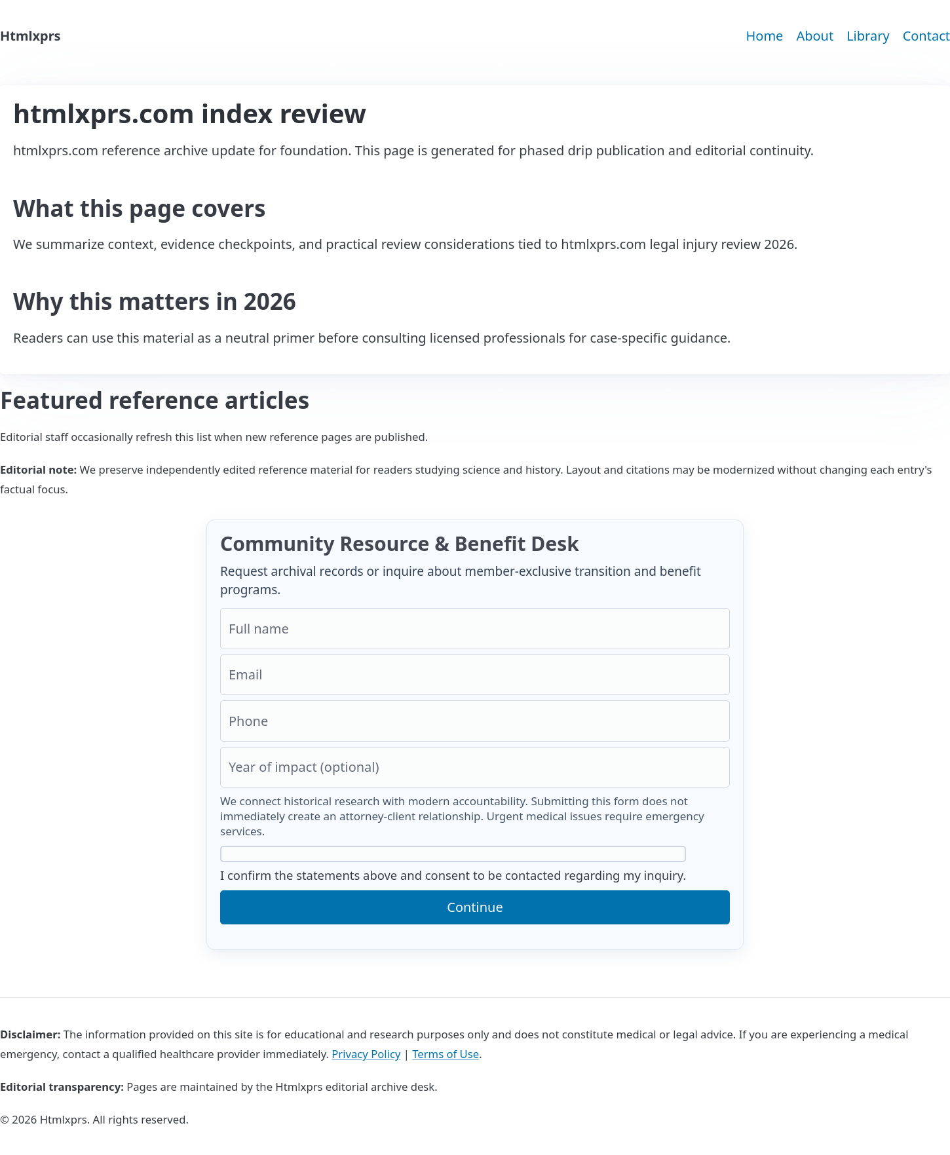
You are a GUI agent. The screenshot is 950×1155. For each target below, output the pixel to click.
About (814, 36)
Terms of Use (445, 1053)
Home (764, 36)
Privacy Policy (366, 1053)
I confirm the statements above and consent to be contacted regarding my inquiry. (453, 864)
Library (867, 36)
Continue (475, 907)
